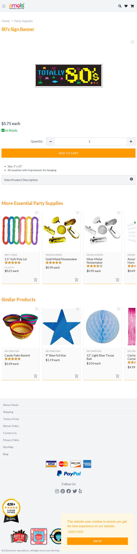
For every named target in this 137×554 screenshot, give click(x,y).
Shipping (8, 411)
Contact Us (10, 433)
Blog (5, 454)
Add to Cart (68, 153)
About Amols (11, 404)
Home (6, 21)
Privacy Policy (11, 440)
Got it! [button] (98, 541)
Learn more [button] (75, 531)
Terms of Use (11, 418)
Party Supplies (23, 21)
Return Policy (11, 426)
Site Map (8, 447)
